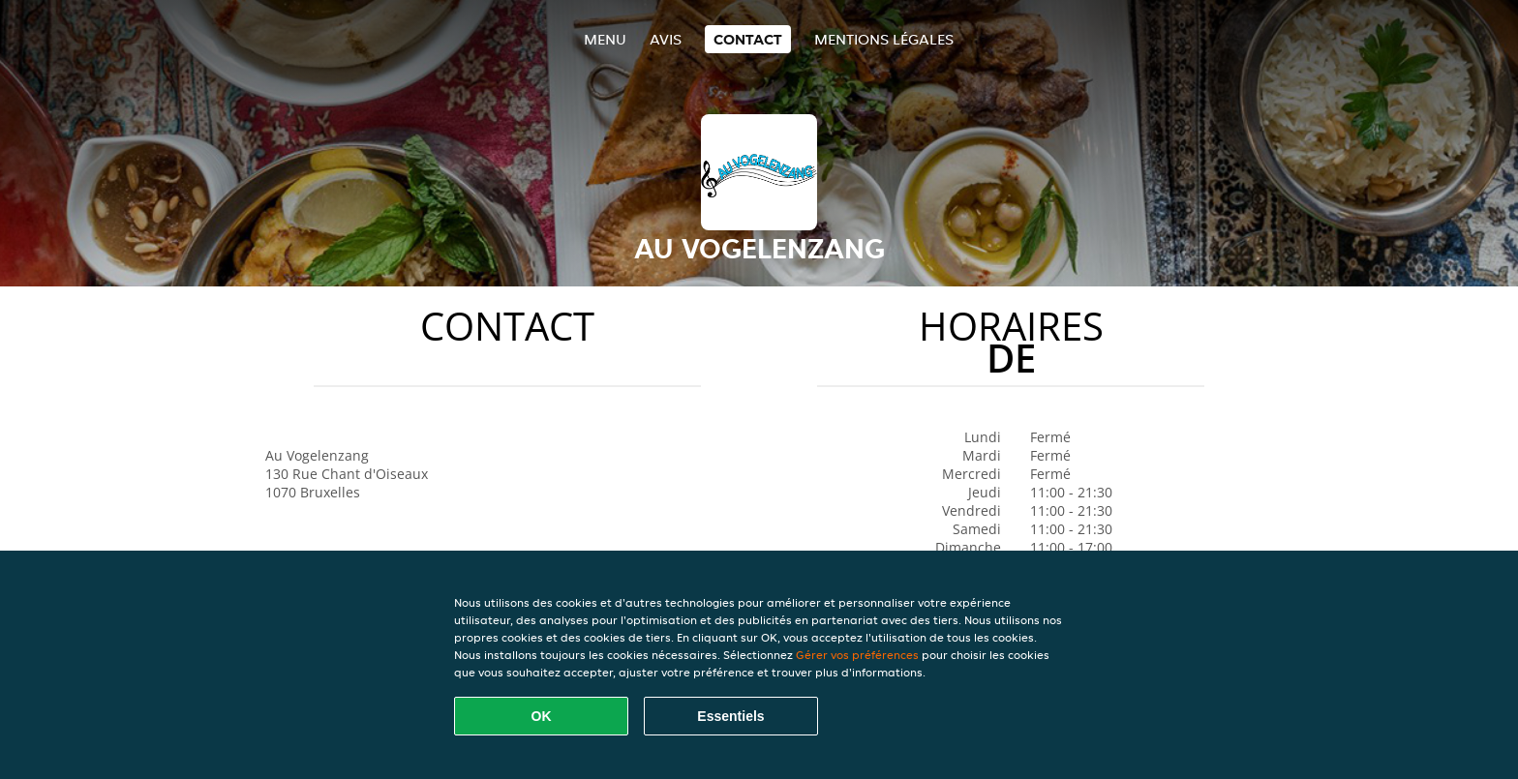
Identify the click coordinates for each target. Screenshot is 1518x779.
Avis (666, 39)
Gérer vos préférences (857, 654)
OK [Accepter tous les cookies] (541, 716)
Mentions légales (884, 39)
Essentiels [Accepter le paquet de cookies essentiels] (730, 716)
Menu (605, 39)
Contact (747, 39)
